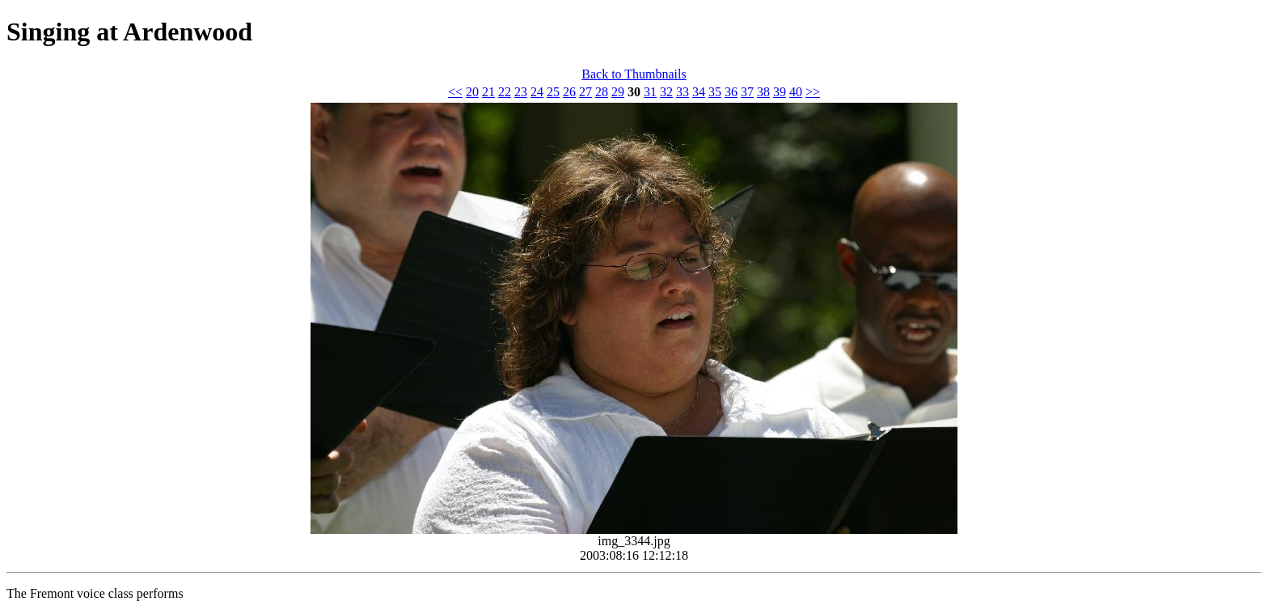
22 (504, 92)
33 (682, 92)
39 (779, 92)
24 (536, 92)
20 (472, 92)
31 (650, 92)
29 (617, 92)
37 (747, 92)
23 (520, 92)
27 (585, 92)
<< (455, 92)
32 (666, 92)
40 (795, 92)
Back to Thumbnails (633, 74)
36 (731, 92)
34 (698, 92)
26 (569, 92)
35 (714, 92)
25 (553, 92)
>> (812, 92)
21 (488, 92)
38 (763, 92)
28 (601, 92)
